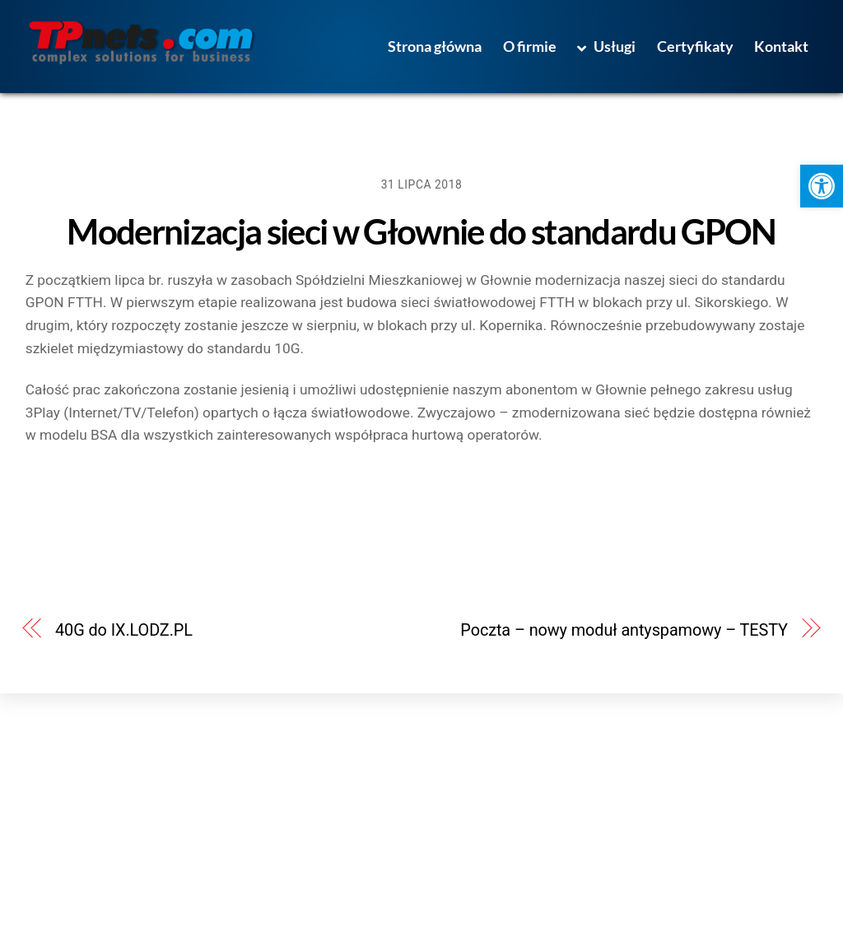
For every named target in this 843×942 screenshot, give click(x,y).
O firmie (530, 46)
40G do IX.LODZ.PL (124, 630)
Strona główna (435, 46)
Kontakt (781, 46)
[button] (821, 186)
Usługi (606, 46)
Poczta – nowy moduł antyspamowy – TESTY (624, 630)
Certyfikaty (695, 46)
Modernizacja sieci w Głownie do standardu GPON (421, 231)
